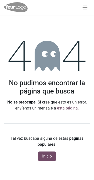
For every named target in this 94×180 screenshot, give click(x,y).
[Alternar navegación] (85, 7)
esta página (67, 108)
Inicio (47, 156)
